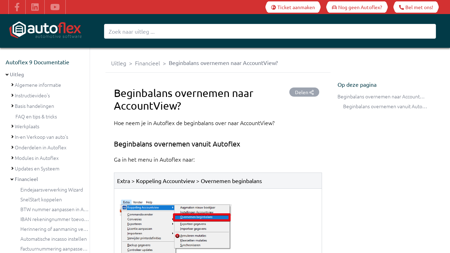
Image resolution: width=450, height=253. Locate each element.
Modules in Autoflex (37, 157)
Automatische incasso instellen (53, 238)
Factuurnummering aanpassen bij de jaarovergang (74, 248)
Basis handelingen (34, 105)
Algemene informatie (38, 84)
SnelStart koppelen (41, 199)
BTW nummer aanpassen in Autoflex (59, 209)
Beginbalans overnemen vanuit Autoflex (387, 106)
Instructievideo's (32, 95)
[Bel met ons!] (416, 7)
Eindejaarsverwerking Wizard (51, 189)
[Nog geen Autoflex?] (357, 7)
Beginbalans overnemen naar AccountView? (385, 96)
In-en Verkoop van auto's (41, 136)
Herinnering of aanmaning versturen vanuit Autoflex (77, 228)
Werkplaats (27, 126)
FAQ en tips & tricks (36, 116)
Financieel (26, 179)
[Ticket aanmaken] (293, 7)
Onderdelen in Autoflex (40, 147)
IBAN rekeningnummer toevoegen (57, 218)
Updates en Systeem (37, 168)
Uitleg (17, 74)
